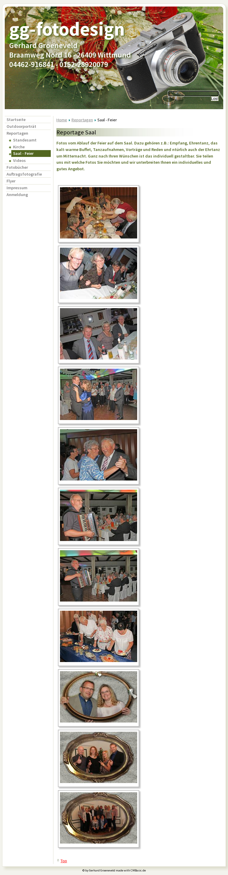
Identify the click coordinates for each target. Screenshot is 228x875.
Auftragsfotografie (24, 174)
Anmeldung (17, 194)
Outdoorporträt (21, 126)
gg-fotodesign (67, 29)
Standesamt (25, 140)
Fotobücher (17, 167)
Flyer (11, 181)
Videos (19, 160)
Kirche (19, 146)
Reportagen (17, 133)
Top (64, 860)
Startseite (16, 119)
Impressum (17, 187)
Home (61, 119)
